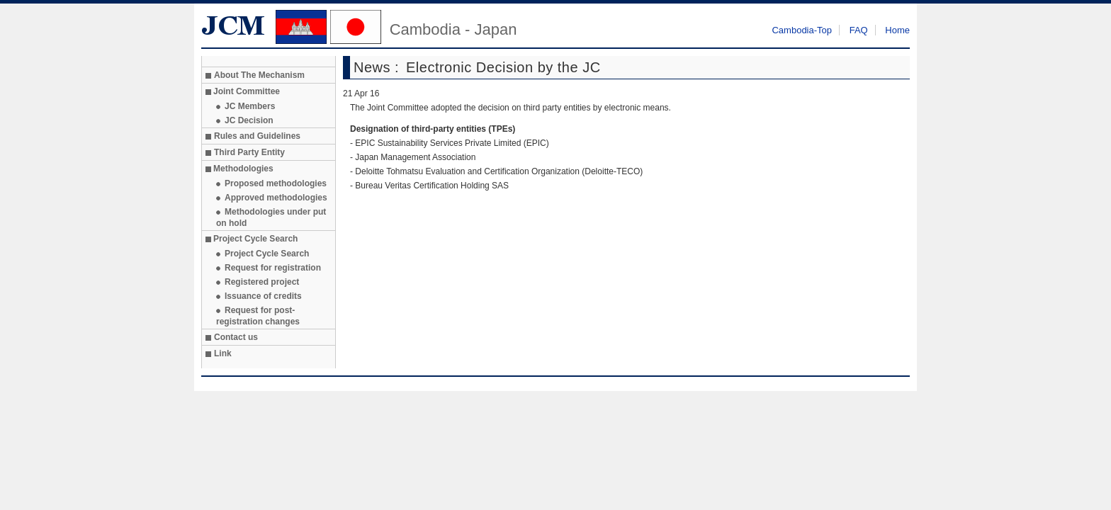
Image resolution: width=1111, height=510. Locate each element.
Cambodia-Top (802, 30)
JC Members (250, 106)
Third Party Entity (249, 152)
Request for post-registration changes (258, 316)
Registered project (262, 282)
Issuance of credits (263, 296)
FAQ (859, 30)
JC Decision (249, 120)
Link (223, 353)
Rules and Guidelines (257, 136)
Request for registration (273, 268)
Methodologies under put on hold (271, 217)
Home (897, 30)
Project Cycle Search (267, 254)
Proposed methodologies (276, 183)
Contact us (236, 337)
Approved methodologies (276, 198)
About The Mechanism (259, 75)
